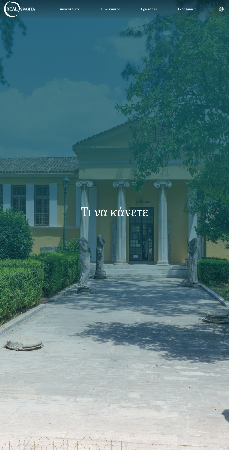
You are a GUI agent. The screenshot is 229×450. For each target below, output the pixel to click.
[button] (221, 10)
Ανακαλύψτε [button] (69, 9)
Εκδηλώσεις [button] (187, 9)
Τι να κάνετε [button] (110, 9)
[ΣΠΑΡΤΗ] (19, 9)
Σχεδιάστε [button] (149, 9)
